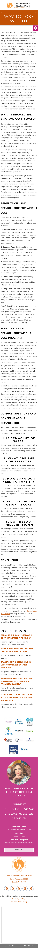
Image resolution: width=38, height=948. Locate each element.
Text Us (28, 946)
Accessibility (22, 902)
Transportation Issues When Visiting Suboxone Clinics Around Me (16, 665)
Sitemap (14, 902)
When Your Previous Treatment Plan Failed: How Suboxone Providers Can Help (17, 681)
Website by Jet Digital (19, 899)
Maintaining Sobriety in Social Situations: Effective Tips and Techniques (16, 697)
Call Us (9, 946)
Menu (3, 13)
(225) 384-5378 (19, 882)
